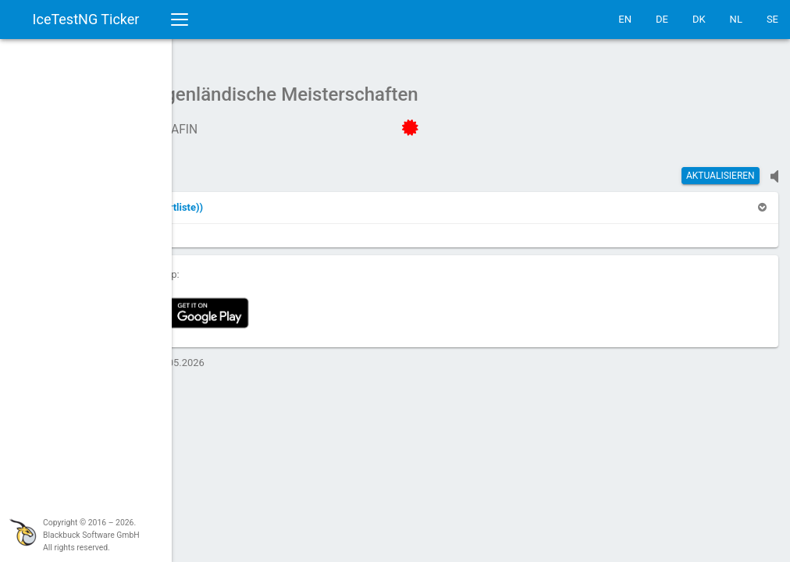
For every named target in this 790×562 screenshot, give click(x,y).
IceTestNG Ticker (86, 19)
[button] (275, 199)
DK (699, 19)
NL (736, 19)
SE (772, 19)
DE (662, 19)
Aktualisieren (720, 167)
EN (625, 19)
